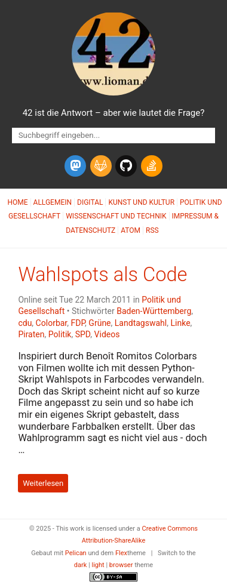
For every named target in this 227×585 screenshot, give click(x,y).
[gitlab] (101, 166)
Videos (107, 334)
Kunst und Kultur (141, 202)
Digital (90, 202)
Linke (180, 323)
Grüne (99, 323)
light (98, 565)
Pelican (76, 553)
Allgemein (52, 202)
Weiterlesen (43, 483)
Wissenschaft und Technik (116, 216)
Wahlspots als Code (102, 274)
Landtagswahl (141, 323)
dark (80, 565)
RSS (152, 230)
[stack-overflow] (151, 166)
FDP (78, 323)
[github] (126, 166)
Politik (60, 334)
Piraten (31, 334)
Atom (130, 230)
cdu (25, 323)
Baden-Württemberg (153, 311)
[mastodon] (75, 166)
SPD (83, 334)
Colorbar (52, 323)
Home (17, 202)
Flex (121, 553)
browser (121, 565)
